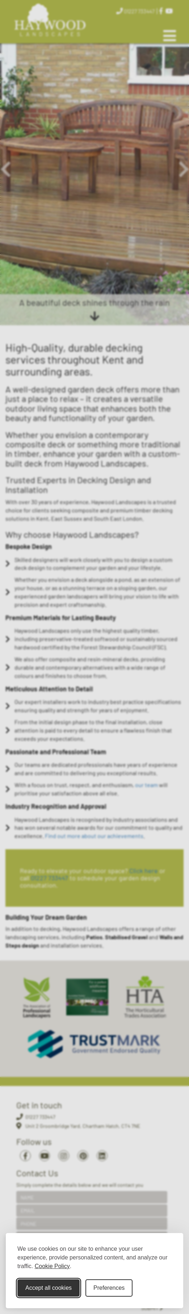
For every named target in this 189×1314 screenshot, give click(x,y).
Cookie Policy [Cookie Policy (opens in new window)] (52, 1266)
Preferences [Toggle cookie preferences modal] (109, 1288)
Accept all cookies (48, 1288)
